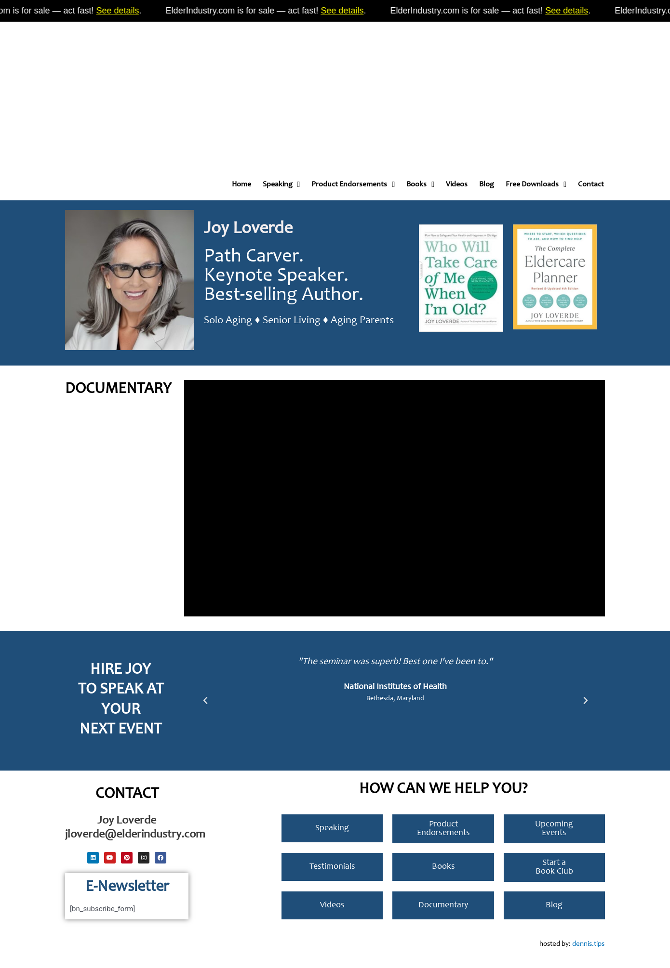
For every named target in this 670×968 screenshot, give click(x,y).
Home (241, 184)
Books (420, 184)
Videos (457, 184)
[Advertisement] (289, 91)
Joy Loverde (248, 229)
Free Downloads (536, 184)
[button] (205, 701)
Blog (486, 184)
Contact (591, 184)
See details (128, 10)
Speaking (281, 184)
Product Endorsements (353, 184)
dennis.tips (588, 944)
